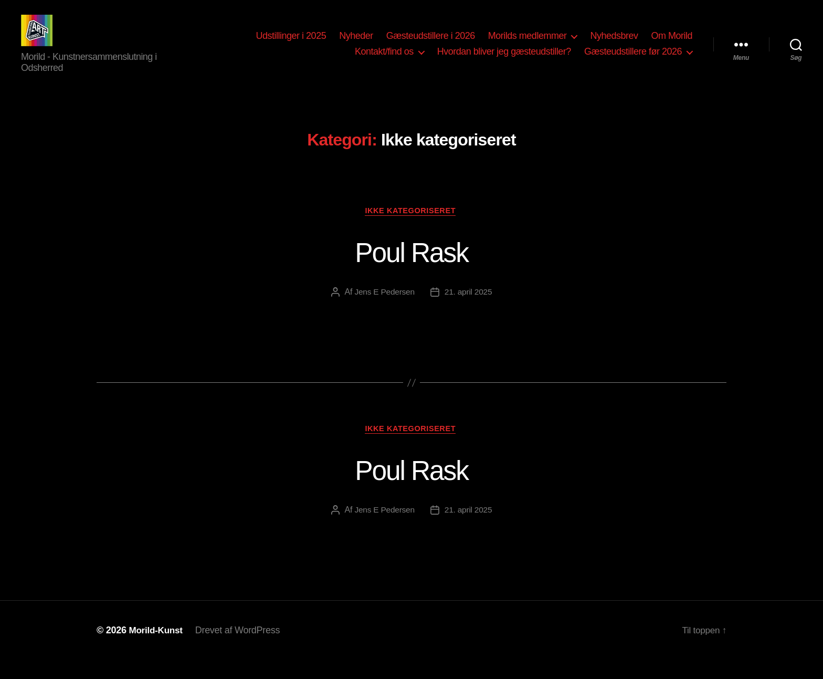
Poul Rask (411, 268)
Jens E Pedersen (384, 309)
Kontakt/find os (384, 59)
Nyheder (356, 43)
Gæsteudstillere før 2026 (633, 59)
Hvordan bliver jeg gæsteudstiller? (504, 59)
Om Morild (671, 43)
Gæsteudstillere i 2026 (430, 43)
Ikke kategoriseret (411, 227)
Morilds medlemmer (527, 43)
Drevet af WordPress (240, 649)
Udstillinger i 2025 (291, 43)
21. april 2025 (469, 309)
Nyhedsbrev (614, 43)
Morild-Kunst (157, 649)
